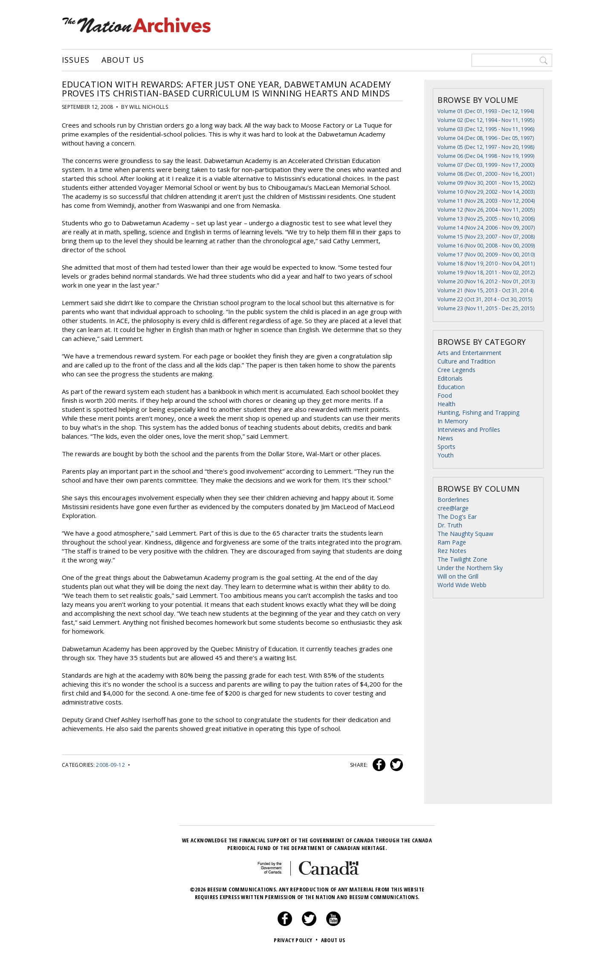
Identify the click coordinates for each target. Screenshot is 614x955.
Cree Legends (456, 370)
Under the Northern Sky (470, 568)
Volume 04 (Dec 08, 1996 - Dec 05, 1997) (485, 138)
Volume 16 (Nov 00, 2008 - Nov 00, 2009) (486, 245)
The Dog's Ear (457, 516)
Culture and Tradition (466, 361)
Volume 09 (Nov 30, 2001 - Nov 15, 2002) (486, 182)
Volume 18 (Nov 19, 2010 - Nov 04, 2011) (486, 263)
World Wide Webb (462, 585)
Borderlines (453, 499)
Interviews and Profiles (468, 429)
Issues (75, 60)
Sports (446, 447)
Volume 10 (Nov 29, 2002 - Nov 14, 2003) (486, 191)
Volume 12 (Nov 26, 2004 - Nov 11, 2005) (486, 209)
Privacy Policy (296, 940)
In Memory (452, 421)
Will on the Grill (457, 576)
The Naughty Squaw (465, 534)
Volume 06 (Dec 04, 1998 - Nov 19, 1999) (485, 156)
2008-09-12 (110, 765)
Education (451, 387)
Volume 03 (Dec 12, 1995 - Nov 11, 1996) (485, 129)
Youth (445, 455)
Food (444, 395)
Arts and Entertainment (469, 353)
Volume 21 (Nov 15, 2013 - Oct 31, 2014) (485, 290)
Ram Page (451, 542)
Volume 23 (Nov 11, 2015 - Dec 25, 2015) (485, 308)
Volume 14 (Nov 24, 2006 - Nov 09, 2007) (486, 227)
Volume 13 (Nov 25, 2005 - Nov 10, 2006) (486, 218)
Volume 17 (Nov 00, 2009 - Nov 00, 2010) (486, 254)
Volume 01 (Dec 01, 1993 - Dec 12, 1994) (485, 111)
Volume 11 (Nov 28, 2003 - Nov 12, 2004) (486, 200)
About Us (122, 60)
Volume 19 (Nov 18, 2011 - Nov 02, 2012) (486, 272)
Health (446, 404)
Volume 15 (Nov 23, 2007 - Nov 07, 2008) (486, 236)
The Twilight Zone (462, 559)
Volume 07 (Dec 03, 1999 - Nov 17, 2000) (485, 165)
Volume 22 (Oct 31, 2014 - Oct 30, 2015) (484, 299)
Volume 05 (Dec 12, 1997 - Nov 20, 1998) (485, 147)
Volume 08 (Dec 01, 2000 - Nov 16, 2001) (485, 174)
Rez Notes (451, 551)
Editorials (450, 378)
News (445, 438)
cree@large (453, 508)
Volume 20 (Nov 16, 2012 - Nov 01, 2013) (486, 281)
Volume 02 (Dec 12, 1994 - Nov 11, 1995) (485, 120)
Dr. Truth (449, 525)
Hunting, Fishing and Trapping (478, 412)
